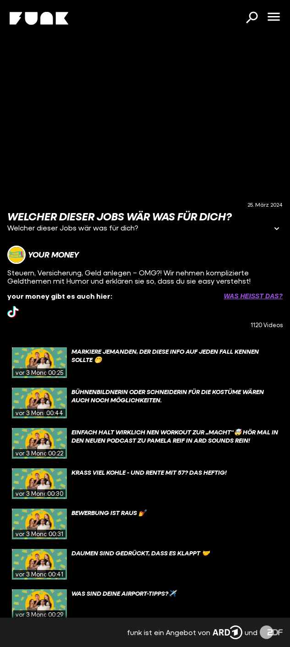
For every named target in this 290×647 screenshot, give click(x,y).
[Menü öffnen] (273, 17)
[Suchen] (251, 18)
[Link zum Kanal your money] (43, 255)
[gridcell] (145, 362)
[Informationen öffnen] (277, 229)
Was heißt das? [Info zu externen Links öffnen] (253, 296)
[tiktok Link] (13, 312)
